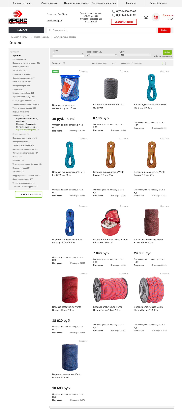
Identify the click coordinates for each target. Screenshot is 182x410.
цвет (122, 52)
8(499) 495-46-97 (126, 15)
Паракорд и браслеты (26, 124)
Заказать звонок (124, 22)
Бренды (17, 55)
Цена (55, 51)
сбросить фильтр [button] (163, 56)
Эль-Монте (63, 14)
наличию (138, 63)
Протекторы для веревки (27, 127)
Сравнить (83, 71)
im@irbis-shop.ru (54, 20)
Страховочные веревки (27, 130)
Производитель (94, 52)
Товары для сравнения (31, 194)
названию (125, 63)
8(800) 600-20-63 (126, 11)
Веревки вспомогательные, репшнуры (27, 120)
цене (114, 63)
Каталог (14, 52)
